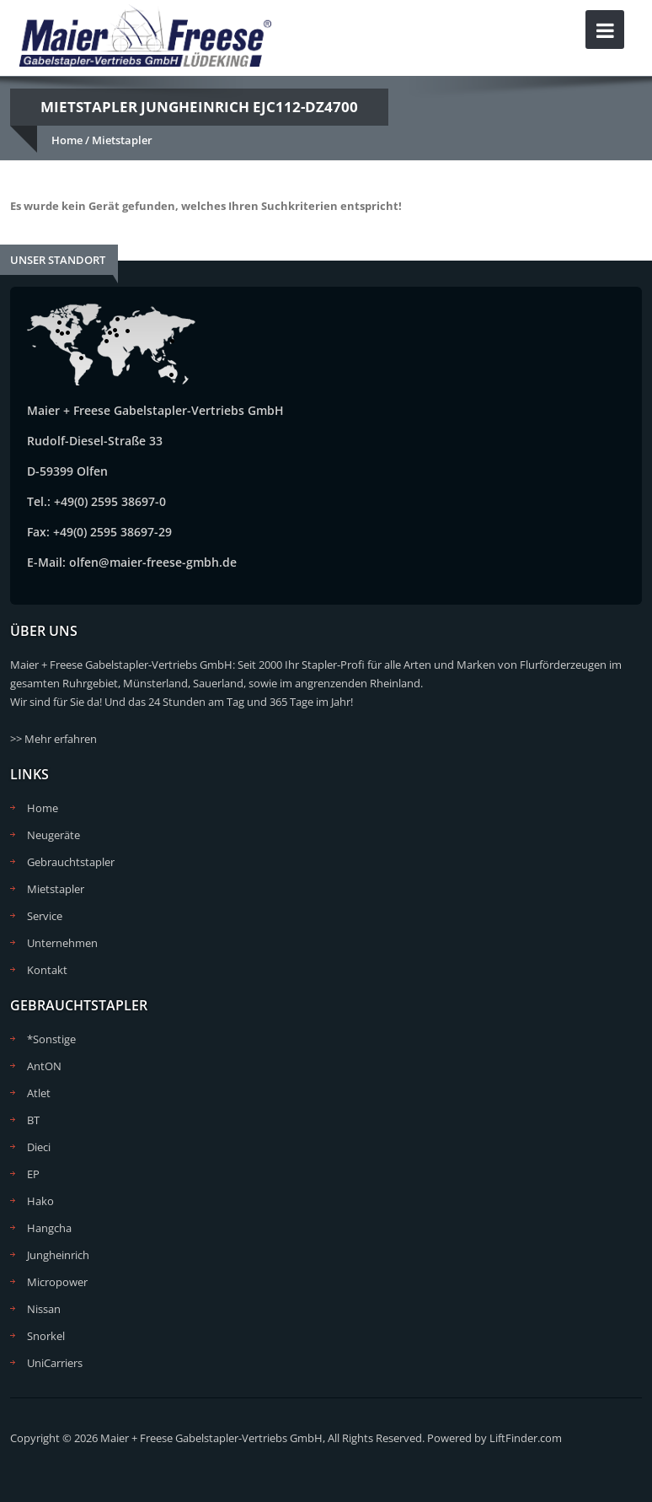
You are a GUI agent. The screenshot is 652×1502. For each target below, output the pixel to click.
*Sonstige (51, 1039)
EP (33, 1174)
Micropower (57, 1281)
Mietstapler (122, 140)
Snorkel (46, 1335)
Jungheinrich (58, 1254)
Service (44, 915)
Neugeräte (53, 835)
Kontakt (47, 969)
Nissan (44, 1308)
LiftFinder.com (525, 1437)
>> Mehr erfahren (53, 738)
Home (67, 140)
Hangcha (49, 1228)
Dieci (39, 1147)
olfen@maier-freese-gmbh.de (153, 562)
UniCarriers (55, 1362)
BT (33, 1120)
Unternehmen (62, 942)
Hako (40, 1201)
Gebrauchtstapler (71, 861)
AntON (44, 1066)
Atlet (39, 1093)
